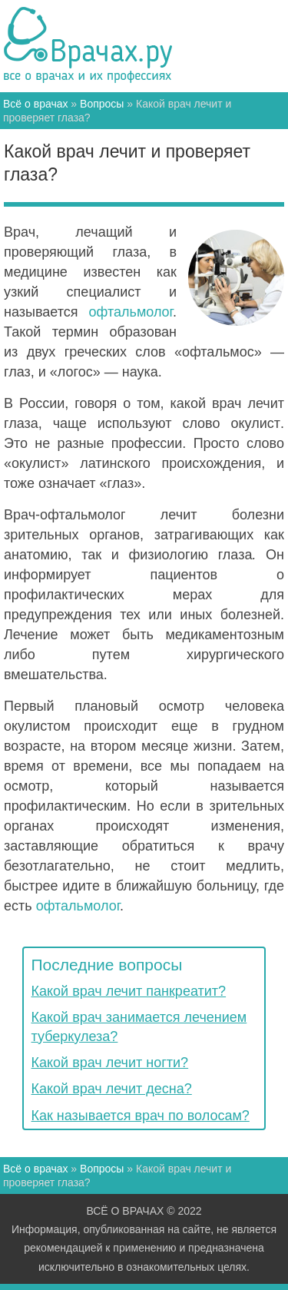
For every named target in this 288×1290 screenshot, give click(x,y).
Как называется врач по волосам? (140, 1115)
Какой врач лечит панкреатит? (129, 991)
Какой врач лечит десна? (111, 1088)
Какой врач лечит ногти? (110, 1062)
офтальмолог (131, 312)
